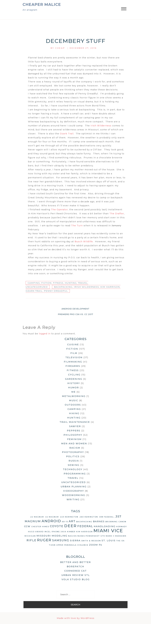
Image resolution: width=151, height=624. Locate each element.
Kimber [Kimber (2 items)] (71, 532)
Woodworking (73, 495)
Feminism (74, 439)
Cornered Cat (75, 570)
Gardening (73, 379)
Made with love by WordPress (75, 618)
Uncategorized (37, 286)
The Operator (59, 209)
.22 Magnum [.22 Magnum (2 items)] (37, 517)
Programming (75, 473)
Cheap (60, 48)
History (73, 383)
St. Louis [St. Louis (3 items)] (109, 540)
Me (73, 391)
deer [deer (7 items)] (70, 525)
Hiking (74, 413)
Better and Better (75, 562)
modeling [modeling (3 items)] (59, 535)
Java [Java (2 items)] (63, 532)
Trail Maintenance (75, 422)
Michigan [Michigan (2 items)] (30, 536)
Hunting (71, 282)
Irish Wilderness (101, 125)
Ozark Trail (67, 133)
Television (74, 357)
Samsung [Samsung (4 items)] (60, 540)
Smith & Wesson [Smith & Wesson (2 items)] (91, 541)
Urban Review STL (75, 575)
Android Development (75, 309)
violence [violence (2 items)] (82, 545)
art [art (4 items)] (72, 521)
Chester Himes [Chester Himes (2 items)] (40, 527)
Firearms (73, 366)
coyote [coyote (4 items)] (56, 526)
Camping (34, 282)
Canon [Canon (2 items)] (122, 522)
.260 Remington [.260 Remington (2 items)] (88, 517)
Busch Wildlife (84, 241)
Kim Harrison (110, 286)
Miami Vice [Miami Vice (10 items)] (108, 530)
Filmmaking (73, 361)
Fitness (58, 282)
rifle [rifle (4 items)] (31, 540)
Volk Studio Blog (76, 579)
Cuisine (73, 344)
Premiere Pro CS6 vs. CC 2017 (75, 314)
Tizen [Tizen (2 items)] (52, 545)
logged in (44, 333)
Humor (73, 387)
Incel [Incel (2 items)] (47, 532)
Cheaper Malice (42, 4)
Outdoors (73, 404)
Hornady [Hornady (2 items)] (121, 527)
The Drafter (116, 213)
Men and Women (74, 443)
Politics (72, 456)
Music (73, 400)
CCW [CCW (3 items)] (27, 526)
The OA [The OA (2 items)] (120, 541)
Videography (73, 490)
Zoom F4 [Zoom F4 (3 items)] (95, 544)
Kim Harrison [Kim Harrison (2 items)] (84, 532)
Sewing (73, 465)
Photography (73, 452)
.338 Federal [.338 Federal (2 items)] (106, 517)
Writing (73, 499)
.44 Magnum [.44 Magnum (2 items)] (52, 517)
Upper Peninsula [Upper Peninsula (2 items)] (66, 545)
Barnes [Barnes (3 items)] (99, 521)
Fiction (46, 282)
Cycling (74, 374)
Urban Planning (74, 486)
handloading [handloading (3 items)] (104, 526)
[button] (123, 9)
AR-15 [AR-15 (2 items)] (65, 522)
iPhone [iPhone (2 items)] (56, 532)
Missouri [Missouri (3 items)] (44, 535)
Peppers (73, 430)
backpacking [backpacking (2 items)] (84, 522)
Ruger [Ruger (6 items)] (44, 540)
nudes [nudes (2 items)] (81, 536)
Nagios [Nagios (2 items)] (72, 536)
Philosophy (73, 435)
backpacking (63, 286)
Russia (74, 460)
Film (73, 353)
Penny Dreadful (56, 290)
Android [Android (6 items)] (51, 521)
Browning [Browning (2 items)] (111, 522)
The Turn (77, 225)
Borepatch (75, 566)
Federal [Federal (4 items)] (85, 526)
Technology (72, 469)
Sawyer (75, 426)
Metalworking (73, 396)
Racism (74, 447)
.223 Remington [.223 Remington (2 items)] (69, 517)
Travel (83, 282)
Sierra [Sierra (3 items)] (75, 540)
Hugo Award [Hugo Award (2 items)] (36, 532)
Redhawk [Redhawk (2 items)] (120, 536)
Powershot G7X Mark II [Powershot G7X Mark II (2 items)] (100, 536)
